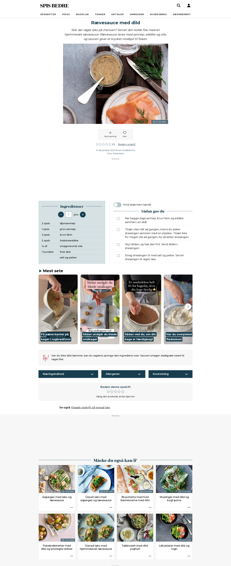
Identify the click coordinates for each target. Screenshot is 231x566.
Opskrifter (48, 14)
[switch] (117, 204)
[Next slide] (188, 306)
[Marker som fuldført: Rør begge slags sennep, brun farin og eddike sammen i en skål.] (118, 218)
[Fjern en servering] (61, 214)
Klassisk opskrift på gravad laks (90, 407)
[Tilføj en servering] (83, 214)
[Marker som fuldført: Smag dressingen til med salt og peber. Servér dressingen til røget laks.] (118, 255)
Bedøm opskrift (127, 144)
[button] (58, 309)
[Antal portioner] (68, 214)
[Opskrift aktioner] (71, 507)
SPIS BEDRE (54, 5)
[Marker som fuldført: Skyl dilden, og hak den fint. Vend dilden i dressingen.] (118, 244)
